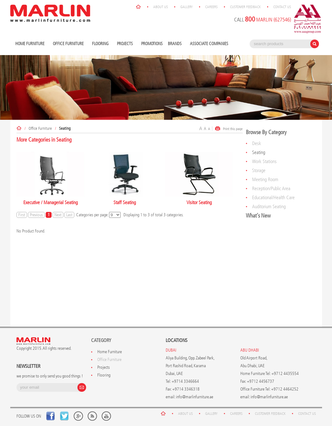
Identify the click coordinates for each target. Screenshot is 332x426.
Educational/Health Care (273, 197)
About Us (160, 7)
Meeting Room (265, 179)
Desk (256, 143)
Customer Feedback (245, 7)
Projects (125, 44)
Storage (258, 170)
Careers (211, 7)
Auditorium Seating (269, 206)
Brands (175, 44)
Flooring (101, 44)
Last (69, 215)
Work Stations (264, 161)
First (21, 215)
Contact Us (282, 7)
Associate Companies (209, 43)
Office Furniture (69, 44)
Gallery (186, 7)
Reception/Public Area (271, 188)
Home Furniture (31, 44)
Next (58, 215)
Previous (36, 215)
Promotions (152, 43)
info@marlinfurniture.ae (194, 397)
